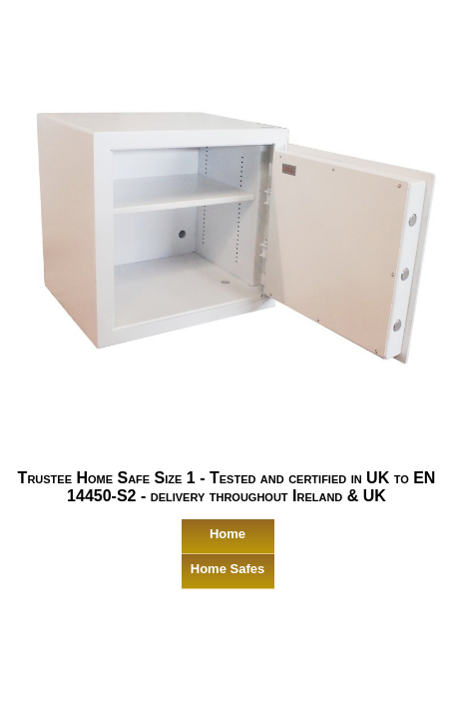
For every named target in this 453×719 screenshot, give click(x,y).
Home (227, 533)
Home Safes (227, 568)
